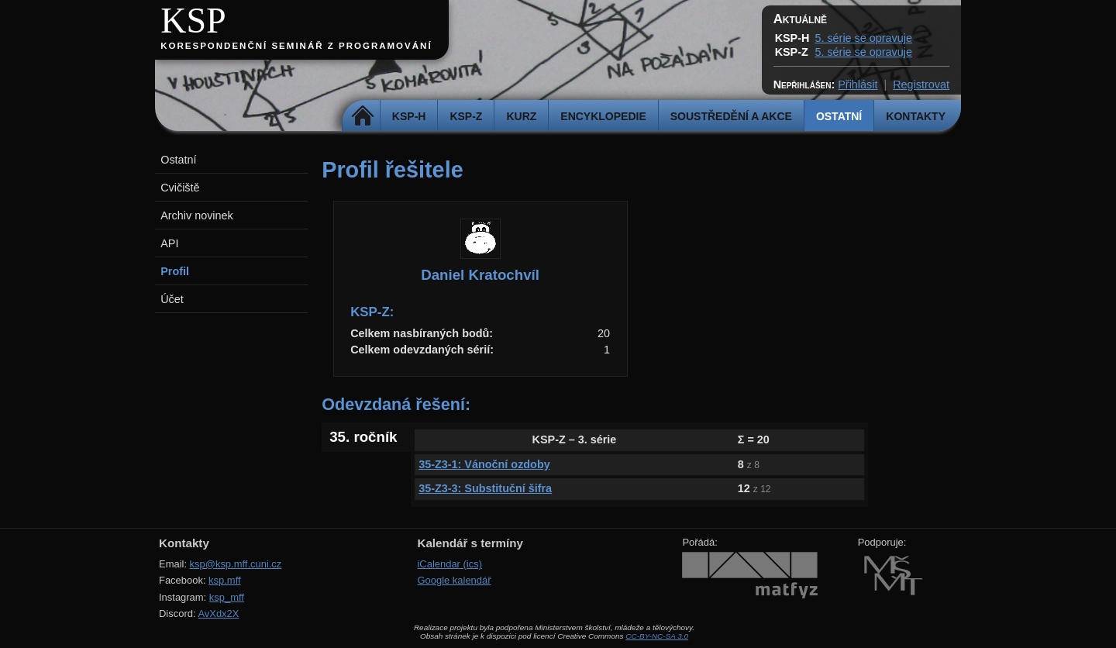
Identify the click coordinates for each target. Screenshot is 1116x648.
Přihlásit (857, 84)
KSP (193, 20)
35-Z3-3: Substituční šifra (485, 488)
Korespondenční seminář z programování (296, 45)
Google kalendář (454, 580)
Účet (172, 299)
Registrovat (921, 84)
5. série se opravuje (863, 38)
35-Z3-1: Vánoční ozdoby (484, 464)
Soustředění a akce (731, 116)
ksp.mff (224, 580)
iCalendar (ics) (449, 564)
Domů (363, 116)
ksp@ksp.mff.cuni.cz (236, 564)
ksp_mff (226, 597)
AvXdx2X (218, 613)
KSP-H (409, 116)
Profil (174, 271)
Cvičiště (179, 187)
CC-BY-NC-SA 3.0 (656, 636)
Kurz (521, 116)
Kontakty (916, 116)
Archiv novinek (196, 215)
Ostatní (839, 116)
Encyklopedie (603, 116)
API (169, 243)
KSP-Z (466, 116)
